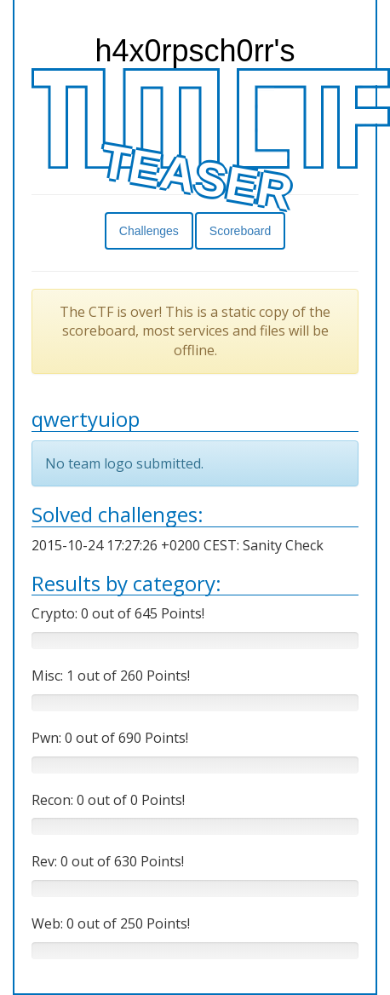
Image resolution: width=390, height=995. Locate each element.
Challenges (149, 231)
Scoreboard (240, 231)
